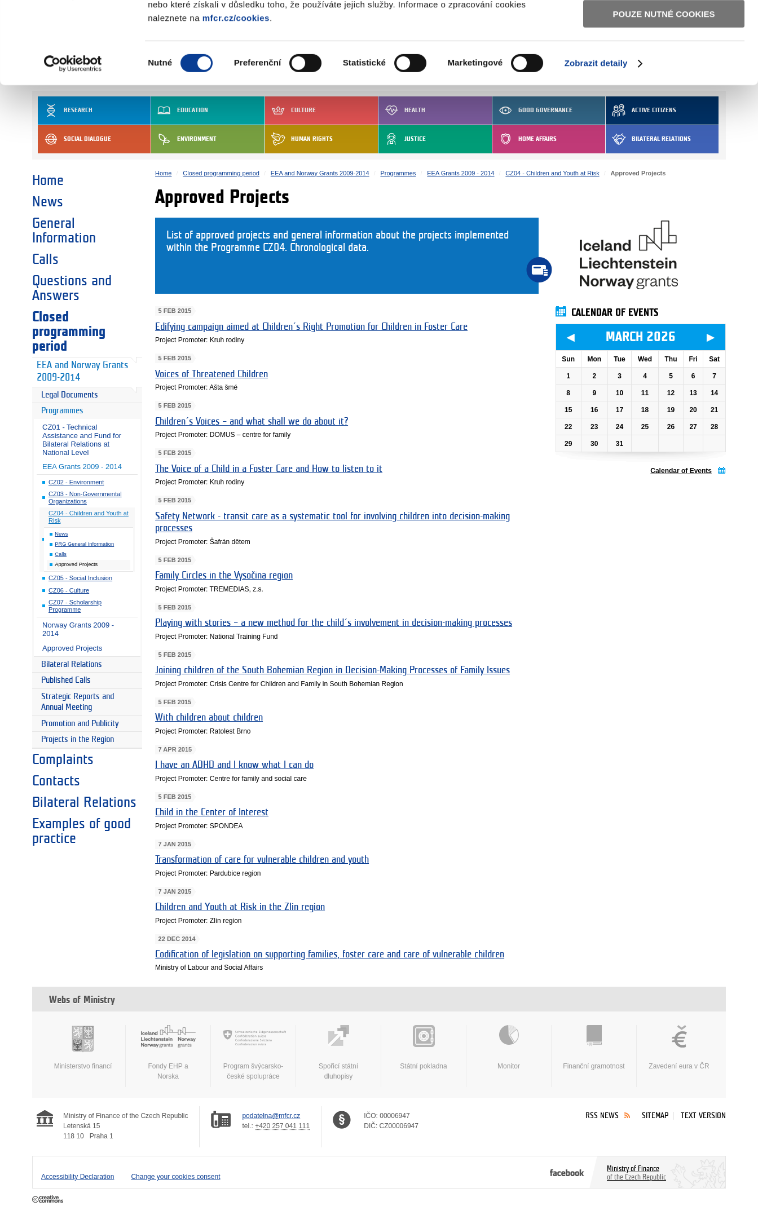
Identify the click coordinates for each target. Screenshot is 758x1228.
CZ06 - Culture (69, 590)
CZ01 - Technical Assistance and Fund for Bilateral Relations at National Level (81, 440)
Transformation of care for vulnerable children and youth (262, 859)
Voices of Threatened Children (211, 374)
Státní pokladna (424, 1047)
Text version (703, 1115)
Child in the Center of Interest (211, 812)
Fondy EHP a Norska (168, 1052)
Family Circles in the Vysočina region (224, 575)
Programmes (62, 411)
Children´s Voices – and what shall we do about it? (251, 421)
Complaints (63, 759)
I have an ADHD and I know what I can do (234, 765)
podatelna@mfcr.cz (271, 1116)
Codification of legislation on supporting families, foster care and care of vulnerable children (329, 954)
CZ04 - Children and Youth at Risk (89, 517)
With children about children (209, 717)
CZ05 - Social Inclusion (80, 578)
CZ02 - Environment (76, 482)
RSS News (602, 1115)
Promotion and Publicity (80, 723)
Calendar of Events (681, 471)
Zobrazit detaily (596, 140)
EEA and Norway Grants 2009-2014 (82, 371)
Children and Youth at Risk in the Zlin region (240, 907)
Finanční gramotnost (594, 1047)
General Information (64, 231)
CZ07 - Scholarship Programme (75, 606)
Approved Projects (72, 648)
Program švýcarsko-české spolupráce (253, 1052)
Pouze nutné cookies (664, 91)
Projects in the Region (77, 739)
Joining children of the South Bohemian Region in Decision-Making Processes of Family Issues (332, 670)
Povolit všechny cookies (664, 27)
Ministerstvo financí (83, 1047)
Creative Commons (48, 1199)
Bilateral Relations (71, 664)
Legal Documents (69, 395)
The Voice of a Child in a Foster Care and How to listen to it (268, 469)
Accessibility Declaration (77, 1177)
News (47, 202)
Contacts (56, 781)
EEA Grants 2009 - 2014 (82, 466)
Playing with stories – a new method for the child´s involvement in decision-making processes (333, 623)
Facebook (567, 1172)
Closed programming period (68, 331)
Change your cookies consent (175, 1177)
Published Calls (66, 680)
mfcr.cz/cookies (236, 95)
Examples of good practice (81, 831)
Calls (45, 259)
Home (48, 180)
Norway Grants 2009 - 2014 (78, 629)
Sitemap (655, 1115)
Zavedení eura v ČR (679, 1047)
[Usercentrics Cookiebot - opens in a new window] (73, 140)
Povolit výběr (663, 59)
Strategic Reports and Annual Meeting (77, 702)
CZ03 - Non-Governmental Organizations (85, 498)
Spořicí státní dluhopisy (338, 1052)
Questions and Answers (72, 288)
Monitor (509, 1047)
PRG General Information (84, 544)
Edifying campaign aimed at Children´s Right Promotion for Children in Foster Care (311, 327)
